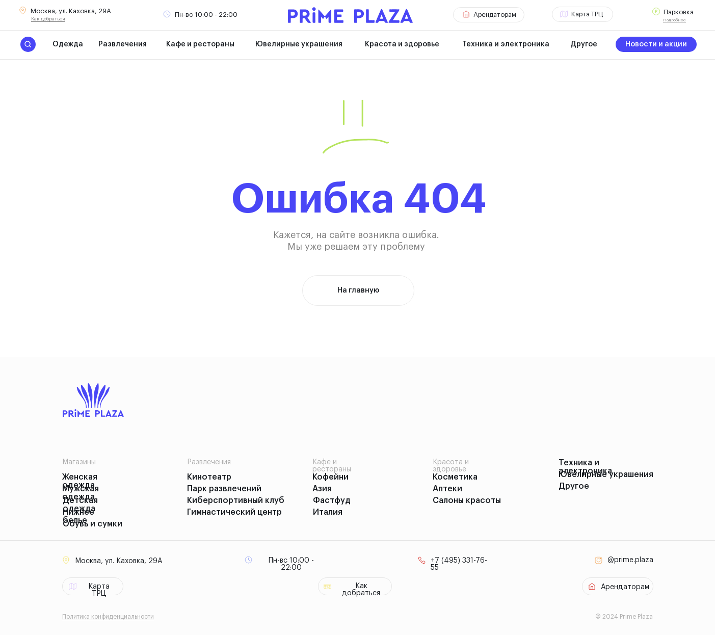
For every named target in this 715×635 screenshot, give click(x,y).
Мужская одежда (80, 493)
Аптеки (447, 489)
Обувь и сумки (92, 524)
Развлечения (122, 44)
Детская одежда (80, 504)
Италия (327, 512)
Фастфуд (332, 500)
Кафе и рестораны (200, 44)
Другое (583, 44)
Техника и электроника (505, 44)
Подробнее (674, 20)
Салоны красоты (467, 500)
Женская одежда (79, 481)
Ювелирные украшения (298, 44)
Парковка (679, 12)
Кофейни (330, 477)
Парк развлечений (224, 489)
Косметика (455, 477)
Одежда (67, 44)
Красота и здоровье (402, 44)
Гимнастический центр (234, 512)
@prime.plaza (630, 560)
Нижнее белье (78, 516)
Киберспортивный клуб (235, 500)
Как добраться (48, 18)
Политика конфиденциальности (108, 617)
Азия (322, 489)
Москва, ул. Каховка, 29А (71, 11)
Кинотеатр (209, 477)
